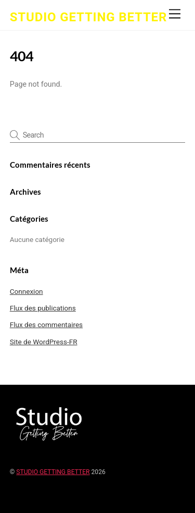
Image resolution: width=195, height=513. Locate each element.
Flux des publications (43, 308)
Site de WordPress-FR (43, 342)
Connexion (26, 291)
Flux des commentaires (46, 324)
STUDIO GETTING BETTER (52, 472)
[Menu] (174, 14)
